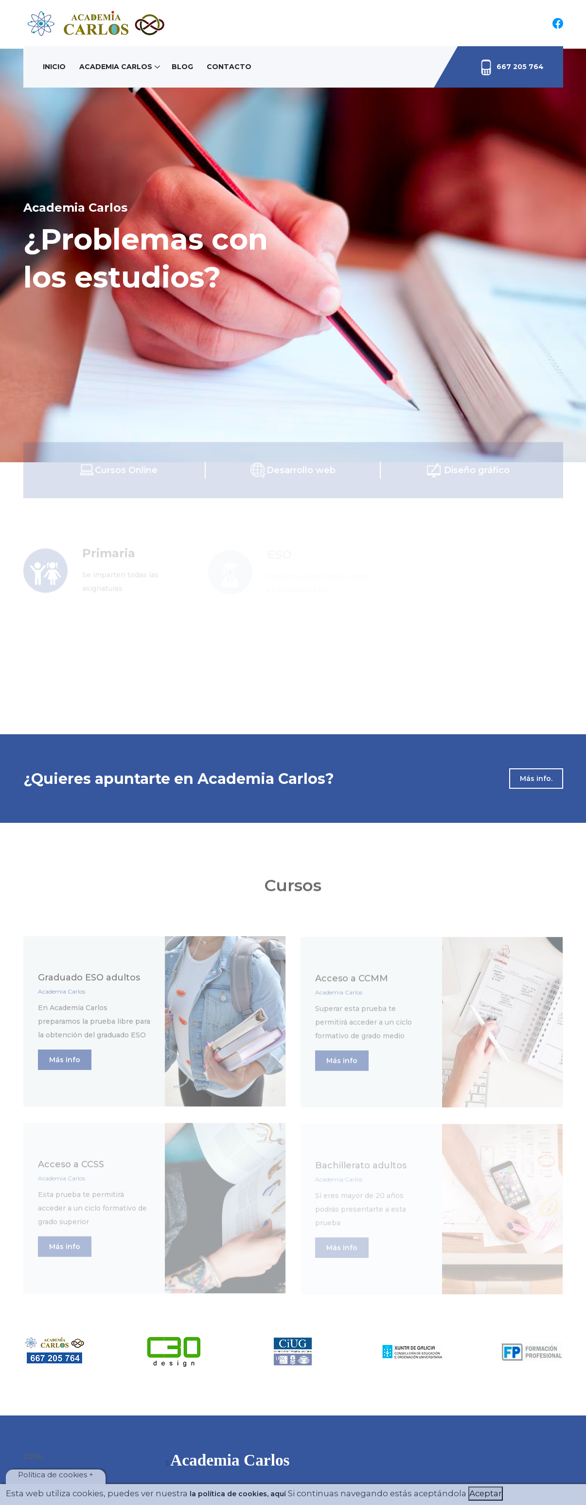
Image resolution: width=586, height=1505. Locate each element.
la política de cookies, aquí (238, 1493)
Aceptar (485, 1493)
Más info (64, 1064)
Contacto (229, 66)
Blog (182, 66)
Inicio (54, 66)
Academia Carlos (115, 66)
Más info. (536, 778)
